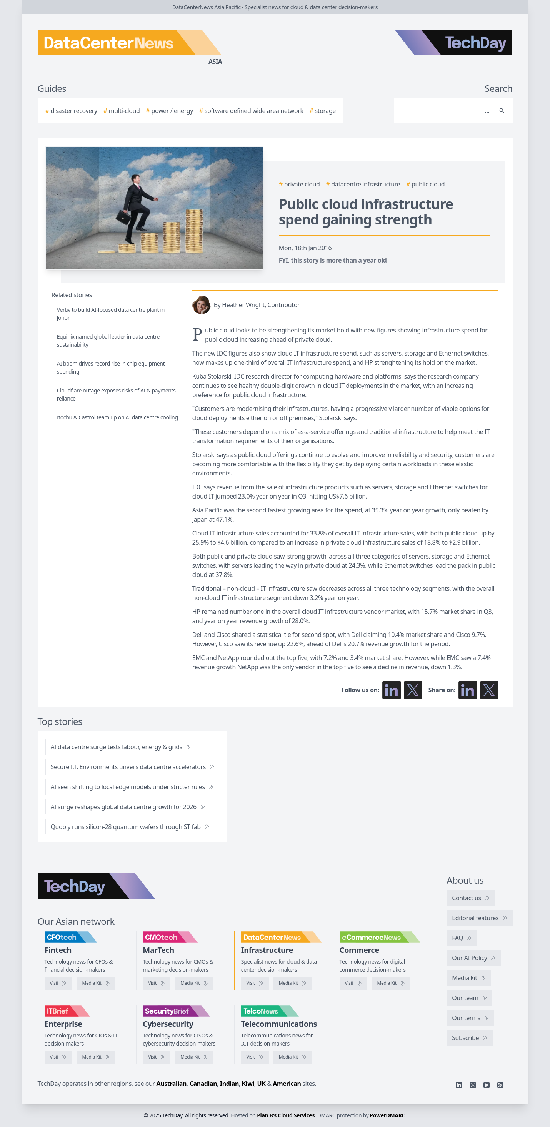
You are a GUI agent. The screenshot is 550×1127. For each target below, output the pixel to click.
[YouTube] (486, 1085)
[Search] (445, 110)
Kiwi (248, 1083)
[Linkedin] (459, 1085)
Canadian (203, 1083)
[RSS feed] (500, 1085)
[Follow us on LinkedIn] (391, 690)
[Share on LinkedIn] (467, 690)
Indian (229, 1083)
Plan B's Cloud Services (286, 1115)
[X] (473, 1085)
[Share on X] (489, 690)
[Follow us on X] (413, 690)
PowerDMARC (387, 1115)
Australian (172, 1083)
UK (261, 1083)
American (287, 1083)
